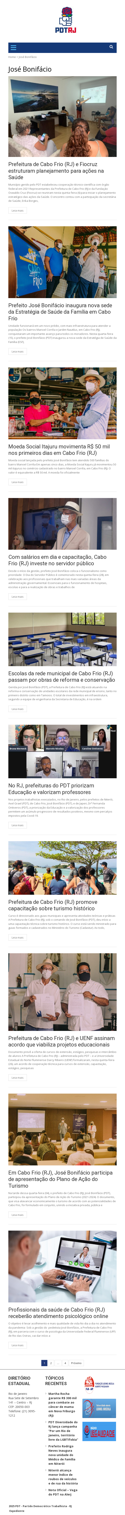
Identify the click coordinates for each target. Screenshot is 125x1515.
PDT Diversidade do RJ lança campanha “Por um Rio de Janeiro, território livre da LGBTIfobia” (63, 1431)
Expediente (16, 1511)
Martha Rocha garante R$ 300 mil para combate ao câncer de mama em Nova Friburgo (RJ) (62, 1404)
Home (12, 57)
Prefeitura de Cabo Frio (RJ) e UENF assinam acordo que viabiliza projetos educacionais (61, 1041)
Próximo (76, 1363)
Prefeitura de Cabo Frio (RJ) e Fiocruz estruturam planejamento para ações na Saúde (56, 170)
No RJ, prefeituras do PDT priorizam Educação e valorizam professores (51, 788)
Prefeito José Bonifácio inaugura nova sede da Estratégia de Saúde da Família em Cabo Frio (60, 311)
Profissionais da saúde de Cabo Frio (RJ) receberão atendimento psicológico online (58, 1313)
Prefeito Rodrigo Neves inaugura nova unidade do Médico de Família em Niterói (61, 1455)
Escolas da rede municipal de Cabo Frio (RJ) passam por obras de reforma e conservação (61, 676)
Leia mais (18, 210)
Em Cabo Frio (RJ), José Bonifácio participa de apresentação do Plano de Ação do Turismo (60, 1179)
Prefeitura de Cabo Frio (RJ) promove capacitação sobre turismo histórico (52, 905)
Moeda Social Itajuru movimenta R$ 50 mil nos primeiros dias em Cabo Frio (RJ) (59, 449)
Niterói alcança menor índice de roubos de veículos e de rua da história (63, 1476)
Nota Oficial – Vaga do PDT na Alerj (62, 1492)
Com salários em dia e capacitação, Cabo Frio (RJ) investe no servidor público (57, 560)
